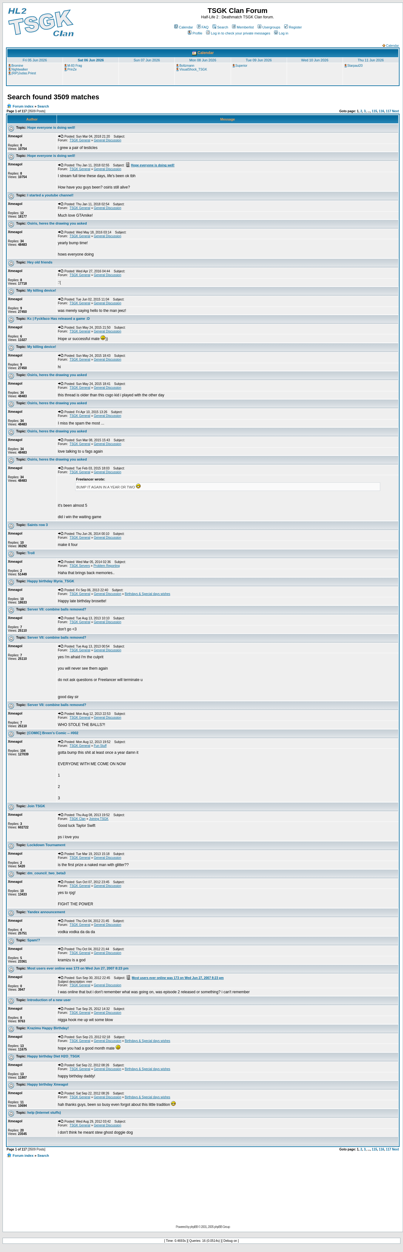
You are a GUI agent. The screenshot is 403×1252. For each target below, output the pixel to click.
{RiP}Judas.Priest (23, 73)
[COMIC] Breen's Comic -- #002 (52, 733)
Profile (195, 33)
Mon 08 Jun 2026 (202, 60)
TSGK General (80, 140)
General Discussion (107, 140)
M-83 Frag (74, 65)
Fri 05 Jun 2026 (35, 60)
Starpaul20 (355, 65)
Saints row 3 (37, 525)
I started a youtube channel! (50, 195)
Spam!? (33, 940)
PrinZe (71, 69)
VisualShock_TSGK (193, 69)
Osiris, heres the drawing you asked (57, 223)
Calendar (183, 27)
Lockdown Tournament (46, 845)
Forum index (23, 106)
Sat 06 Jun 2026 (91, 60)
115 (374, 111)
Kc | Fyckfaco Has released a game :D (58, 318)
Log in (281, 33)
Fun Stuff (100, 745)
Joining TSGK (99, 819)
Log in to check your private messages (238, 33)
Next (395, 111)
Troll (30, 553)
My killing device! (41, 290)
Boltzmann (186, 65)
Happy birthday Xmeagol (47, 1084)
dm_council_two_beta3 (46, 873)
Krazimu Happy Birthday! (48, 1028)
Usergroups (269, 27)
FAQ (203, 27)
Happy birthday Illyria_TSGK (50, 581)
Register (293, 27)
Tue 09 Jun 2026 (259, 60)
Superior (241, 65)
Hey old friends (39, 262)
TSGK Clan (78, 819)
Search (220, 27)
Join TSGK (36, 806)
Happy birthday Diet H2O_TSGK (53, 1056)
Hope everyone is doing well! (51, 127)
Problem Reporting (107, 565)
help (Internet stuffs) (44, 1112)
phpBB (194, 1227)
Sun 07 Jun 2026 (147, 60)
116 (381, 111)
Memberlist (243, 27)
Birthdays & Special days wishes (147, 594)
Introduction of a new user (49, 1000)
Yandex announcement (46, 912)
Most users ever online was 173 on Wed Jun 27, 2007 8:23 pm (77, 968)
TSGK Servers (80, 565)
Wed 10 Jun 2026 (314, 60)
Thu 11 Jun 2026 (371, 60)
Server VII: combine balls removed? (56, 609)
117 (388, 111)
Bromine (17, 65)
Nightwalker (19, 69)
